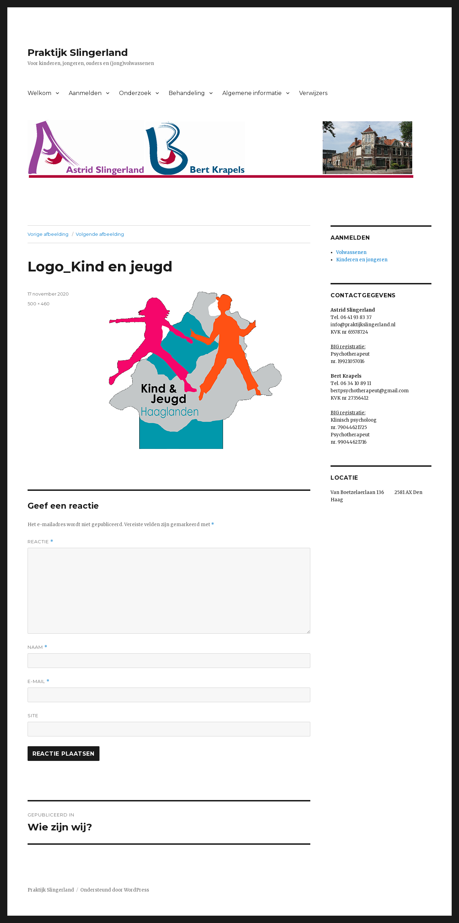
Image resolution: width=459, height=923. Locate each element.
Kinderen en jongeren (361, 260)
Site (33, 715)
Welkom (39, 93)
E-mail (39, 681)
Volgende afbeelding (100, 234)
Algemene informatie (252, 93)
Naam (37, 647)
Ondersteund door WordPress (114, 890)
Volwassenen (351, 252)
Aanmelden (85, 93)
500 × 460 (39, 303)
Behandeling (187, 93)
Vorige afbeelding (48, 234)
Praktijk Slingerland (78, 52)
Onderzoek (135, 93)
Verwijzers (313, 93)
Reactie (40, 542)
